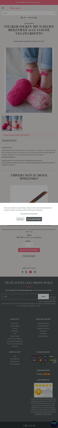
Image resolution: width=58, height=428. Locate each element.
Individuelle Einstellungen (29, 213)
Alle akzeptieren (34, 219)
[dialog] (29, 214)
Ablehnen (20, 219)
